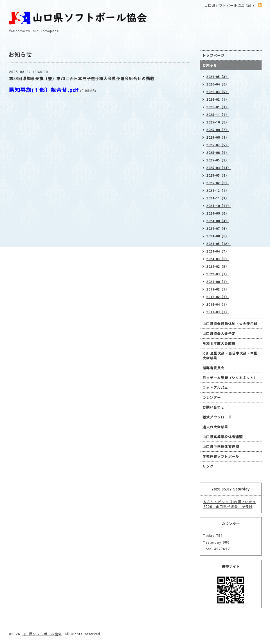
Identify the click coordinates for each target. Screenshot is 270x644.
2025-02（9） (217, 183)
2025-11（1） (217, 114)
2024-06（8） (217, 236)
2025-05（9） (217, 160)
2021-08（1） (217, 282)
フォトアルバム (215, 387)
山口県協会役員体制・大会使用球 (229, 323)
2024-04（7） (217, 251)
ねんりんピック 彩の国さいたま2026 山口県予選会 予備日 (229, 504)
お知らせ (209, 65)
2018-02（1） (217, 297)
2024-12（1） (217, 190)
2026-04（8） (217, 84)
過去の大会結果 (215, 427)
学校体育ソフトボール (220, 456)
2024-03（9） (217, 259)
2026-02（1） (217, 99)
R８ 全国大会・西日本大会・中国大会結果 (230, 355)
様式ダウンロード (217, 417)
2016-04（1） (217, 304)
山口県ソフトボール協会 (42, 634)
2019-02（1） (217, 289)
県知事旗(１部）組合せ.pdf (44, 89)
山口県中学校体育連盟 (220, 446)
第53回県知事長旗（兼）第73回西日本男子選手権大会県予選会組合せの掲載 (81, 78)
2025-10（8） (217, 122)
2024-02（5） (217, 266)
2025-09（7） (217, 130)
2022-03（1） (217, 274)
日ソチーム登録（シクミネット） (229, 377)
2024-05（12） (218, 244)
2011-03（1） (217, 312)
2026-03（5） (217, 92)
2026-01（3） (217, 107)
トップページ (213, 55)
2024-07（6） (217, 228)
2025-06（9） (217, 152)
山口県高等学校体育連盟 (222, 436)
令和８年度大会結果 (218, 343)
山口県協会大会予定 (218, 333)
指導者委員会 (213, 368)
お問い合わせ (213, 407)
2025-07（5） (217, 145)
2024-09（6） (217, 213)
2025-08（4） (217, 137)
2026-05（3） (217, 77)
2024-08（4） (217, 221)
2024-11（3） (217, 198)
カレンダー (211, 397)
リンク (207, 466)
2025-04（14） (218, 168)
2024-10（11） (218, 206)
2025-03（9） (217, 175)
